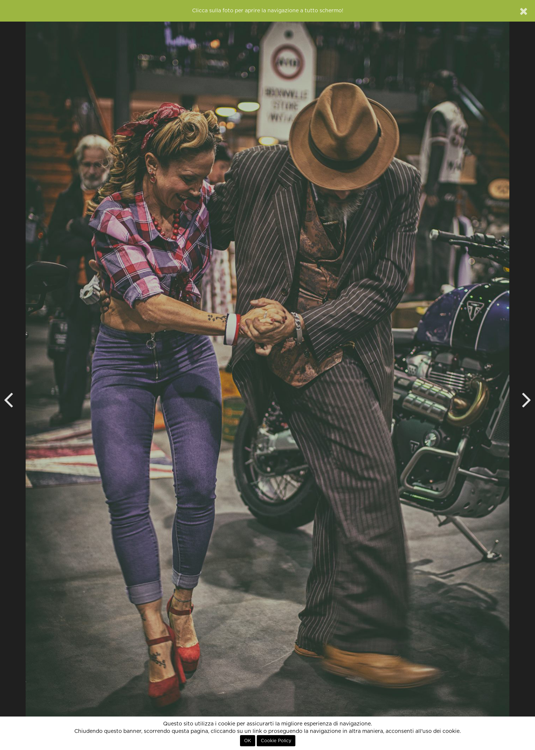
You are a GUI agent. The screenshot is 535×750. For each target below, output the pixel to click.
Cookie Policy (276, 740)
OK (247, 740)
